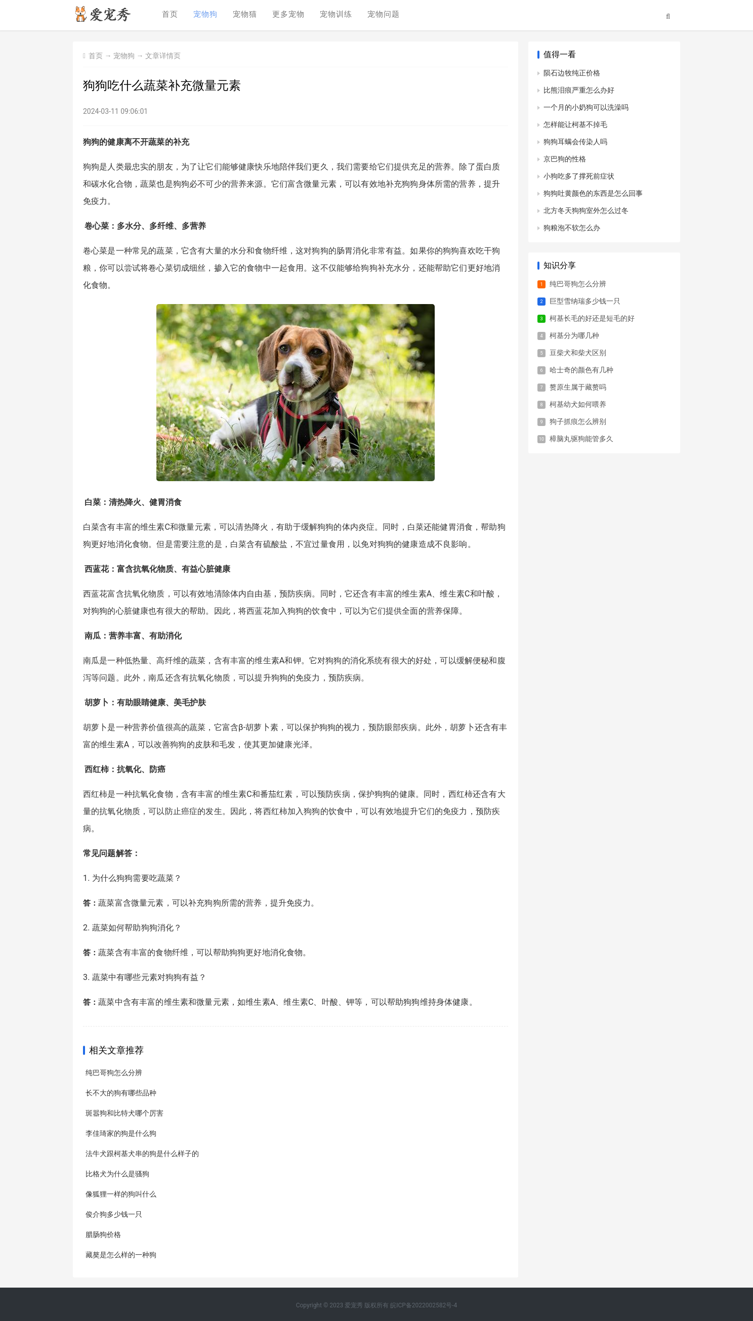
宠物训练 (334, 15)
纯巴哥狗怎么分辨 (114, 1073)
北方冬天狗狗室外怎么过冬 (586, 210)
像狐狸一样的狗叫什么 (121, 1194)
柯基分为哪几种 (574, 335)
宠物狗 (204, 15)
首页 (168, 15)
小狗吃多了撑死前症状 (578, 176)
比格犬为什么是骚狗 (117, 1174)
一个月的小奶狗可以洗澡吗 (586, 107)
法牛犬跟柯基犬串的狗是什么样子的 (142, 1153)
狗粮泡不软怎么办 (571, 228)
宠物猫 (243, 15)
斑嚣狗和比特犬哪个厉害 (124, 1113)
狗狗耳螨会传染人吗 (575, 142)
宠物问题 (382, 15)
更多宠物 (287, 15)
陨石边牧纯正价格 (571, 73)
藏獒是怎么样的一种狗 (121, 1255)
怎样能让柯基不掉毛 (575, 124)
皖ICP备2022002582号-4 (423, 1305)
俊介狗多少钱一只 (114, 1214)
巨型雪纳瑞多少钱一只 (585, 301)
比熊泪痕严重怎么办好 (578, 90)
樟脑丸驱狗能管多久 (581, 439)
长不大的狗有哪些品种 (121, 1093)
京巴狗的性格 (564, 159)
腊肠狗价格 (103, 1234)
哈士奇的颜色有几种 (581, 370)
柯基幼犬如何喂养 (578, 404)
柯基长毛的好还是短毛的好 (592, 318)
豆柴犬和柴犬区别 (578, 353)
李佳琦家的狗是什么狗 (121, 1133)
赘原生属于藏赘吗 (578, 387)
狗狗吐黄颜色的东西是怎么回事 (593, 193)
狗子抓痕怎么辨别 (578, 421)
